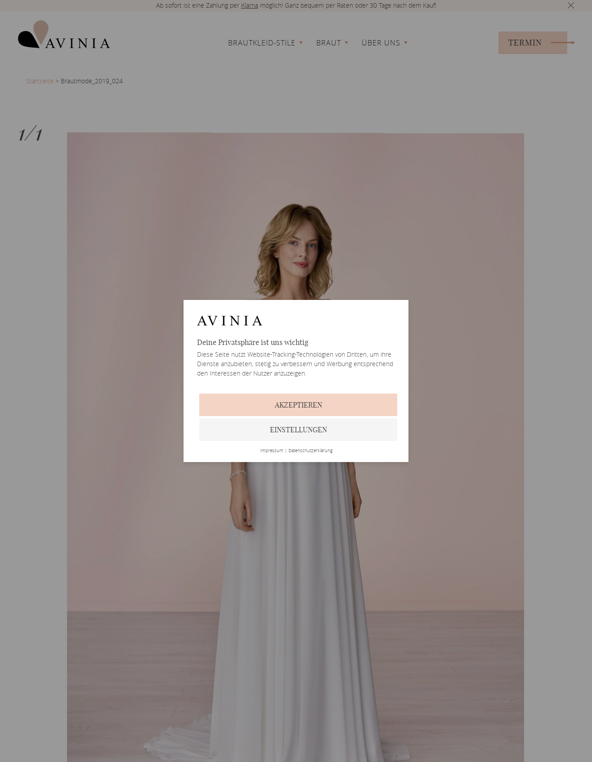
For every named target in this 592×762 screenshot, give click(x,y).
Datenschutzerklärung (310, 451)
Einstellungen (298, 429)
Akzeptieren (298, 404)
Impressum (271, 451)
